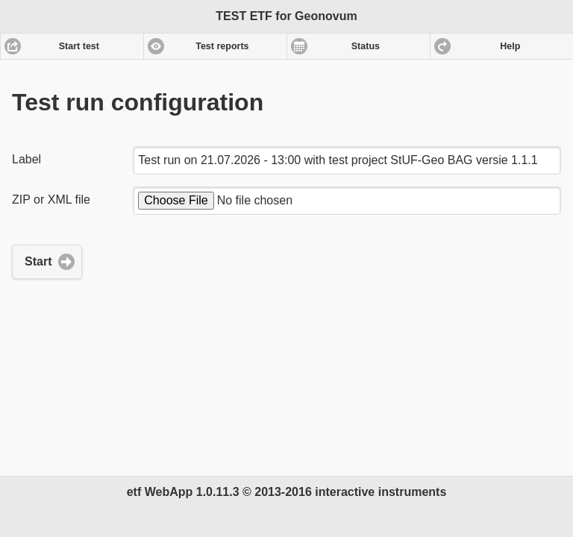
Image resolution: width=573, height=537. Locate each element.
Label (26, 159)
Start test (79, 46)
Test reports (221, 46)
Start (38, 261)
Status (365, 46)
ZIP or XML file (51, 199)
